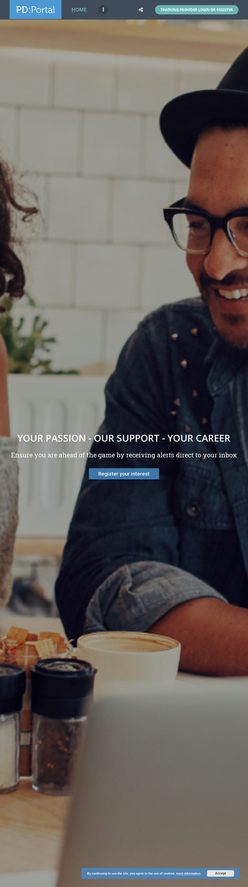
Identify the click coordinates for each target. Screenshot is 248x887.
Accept (220, 873)
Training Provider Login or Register (196, 9)
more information (188, 873)
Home (79, 9)
